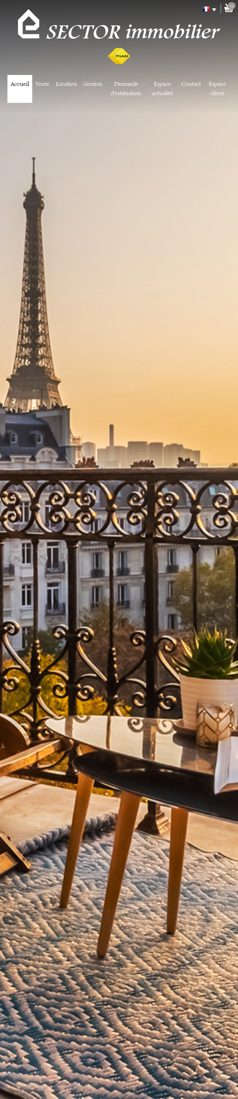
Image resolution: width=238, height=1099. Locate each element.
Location (66, 84)
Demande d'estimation (126, 88)
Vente (42, 84)
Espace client (217, 88)
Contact (191, 84)
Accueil (20, 84)
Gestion (92, 84)
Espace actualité (162, 88)
